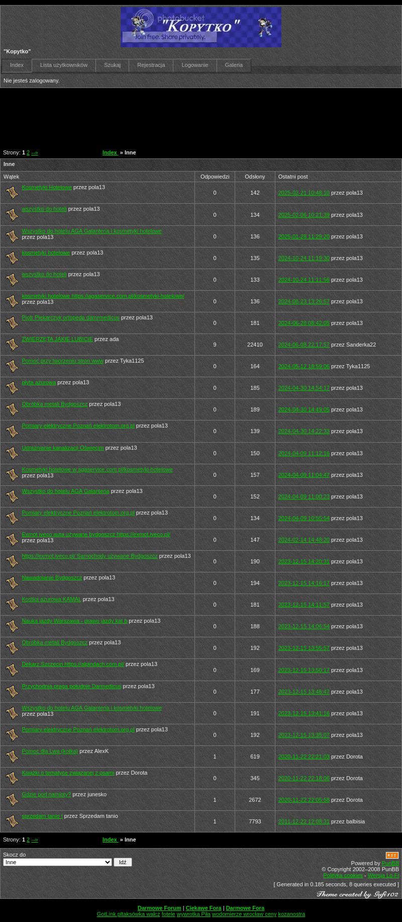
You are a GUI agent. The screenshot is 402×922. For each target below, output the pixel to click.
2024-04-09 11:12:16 (304, 453)
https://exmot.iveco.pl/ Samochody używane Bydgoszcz (89, 556)
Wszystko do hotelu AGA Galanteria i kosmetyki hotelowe (92, 231)
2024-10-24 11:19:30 (304, 258)
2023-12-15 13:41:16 (304, 713)
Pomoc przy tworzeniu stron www (63, 361)
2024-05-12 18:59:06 (304, 366)
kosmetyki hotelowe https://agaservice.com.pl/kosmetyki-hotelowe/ (103, 296)
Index (17, 65)
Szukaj (112, 65)
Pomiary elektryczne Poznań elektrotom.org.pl (78, 426)
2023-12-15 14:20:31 (304, 561)
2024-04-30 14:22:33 (304, 431)
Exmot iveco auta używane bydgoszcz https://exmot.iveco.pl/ (96, 534)
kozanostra (291, 914)
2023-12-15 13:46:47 (304, 692)
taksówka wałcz (141, 914)
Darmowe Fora (245, 908)
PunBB (390, 863)
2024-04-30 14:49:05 (304, 409)
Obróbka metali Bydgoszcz (54, 404)
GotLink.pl (109, 914)
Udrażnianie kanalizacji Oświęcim (63, 448)
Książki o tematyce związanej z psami (68, 773)
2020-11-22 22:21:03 (304, 756)
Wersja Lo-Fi (383, 875)
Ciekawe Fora (204, 908)
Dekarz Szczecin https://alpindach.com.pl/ (73, 664)
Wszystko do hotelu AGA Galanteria (65, 491)
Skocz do (67, 859)
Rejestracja (151, 65)
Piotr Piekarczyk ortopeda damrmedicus (70, 317)
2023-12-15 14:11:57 (304, 605)
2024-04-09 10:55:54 (304, 518)
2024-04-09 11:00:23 (304, 496)
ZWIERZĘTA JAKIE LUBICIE (57, 339)
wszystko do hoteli (44, 209)
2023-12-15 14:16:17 (304, 583)
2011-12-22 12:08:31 (304, 821)
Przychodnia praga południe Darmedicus (71, 686)
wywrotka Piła (194, 914)
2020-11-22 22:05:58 (304, 800)
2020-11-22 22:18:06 (304, 778)
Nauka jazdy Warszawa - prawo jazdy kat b (74, 621)
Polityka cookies (343, 875)
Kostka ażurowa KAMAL (51, 599)
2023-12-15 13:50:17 (304, 670)
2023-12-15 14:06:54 (304, 626)
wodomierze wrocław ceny (244, 914)
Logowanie (194, 65)
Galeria (234, 65)
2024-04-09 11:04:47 (304, 475)
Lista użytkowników (63, 65)
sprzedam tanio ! (42, 816)
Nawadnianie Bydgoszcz (52, 577)
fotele (168, 914)
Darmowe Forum (159, 908)
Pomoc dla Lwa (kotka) (50, 751)
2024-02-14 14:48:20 (304, 540)
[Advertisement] (195, 115)
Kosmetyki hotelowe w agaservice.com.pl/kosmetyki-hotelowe (97, 469)
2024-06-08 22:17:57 (304, 345)
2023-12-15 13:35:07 (304, 735)
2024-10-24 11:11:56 (304, 280)
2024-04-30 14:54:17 (304, 388)
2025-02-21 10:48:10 (304, 193)
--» (34, 152)
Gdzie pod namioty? (46, 794)
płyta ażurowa (39, 382)
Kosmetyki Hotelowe (47, 187)
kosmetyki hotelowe (46, 252)
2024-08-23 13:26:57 (304, 301)
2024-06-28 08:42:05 (304, 323)
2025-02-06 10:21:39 (304, 215)
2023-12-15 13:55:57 (304, 648)
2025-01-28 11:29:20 (304, 236)
